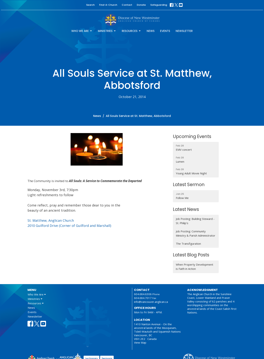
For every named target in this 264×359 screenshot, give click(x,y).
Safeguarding (158, 5)
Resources (131, 31)
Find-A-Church (108, 5)
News (151, 31)
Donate (141, 5)
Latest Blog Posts (191, 255)
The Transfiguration (188, 243)
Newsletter (184, 31)
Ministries (107, 31)
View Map (140, 342)
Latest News (186, 209)
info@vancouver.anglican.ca (151, 302)
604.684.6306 (143, 294)
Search (90, 5)
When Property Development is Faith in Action (194, 267)
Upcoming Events (192, 136)
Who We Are (81, 31)
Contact (127, 5)
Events (165, 31)
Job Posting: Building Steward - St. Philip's (195, 221)
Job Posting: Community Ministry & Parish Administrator (195, 233)
